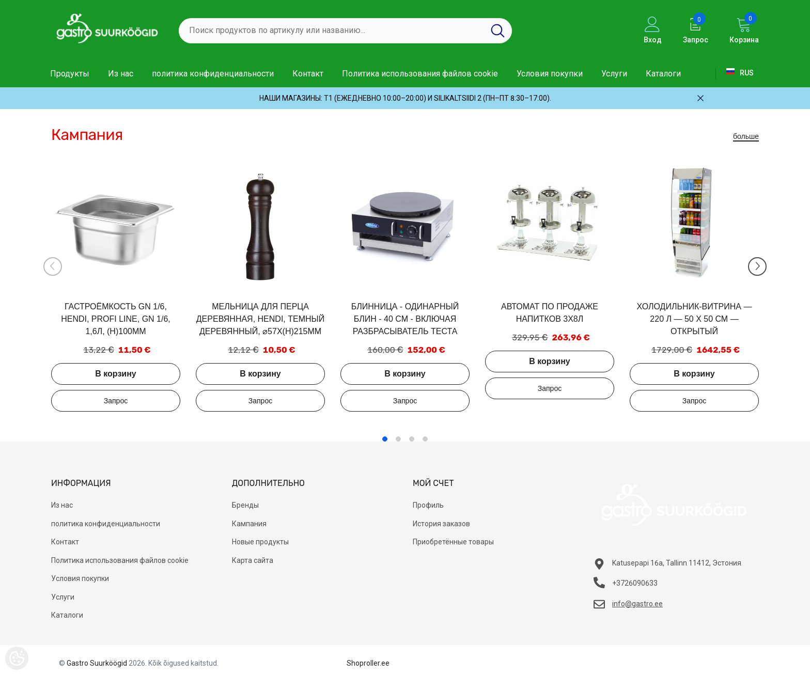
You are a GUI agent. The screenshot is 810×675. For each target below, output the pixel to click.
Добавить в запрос (115, 401)
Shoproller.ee (368, 663)
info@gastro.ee (637, 604)
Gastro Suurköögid (97, 663)
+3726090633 (635, 583)
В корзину (115, 373)
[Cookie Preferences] (16, 658)
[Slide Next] (757, 266)
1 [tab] (384, 439)
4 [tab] (425, 439)
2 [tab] (398, 439)
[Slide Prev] (52, 266)
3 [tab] (411, 439)
